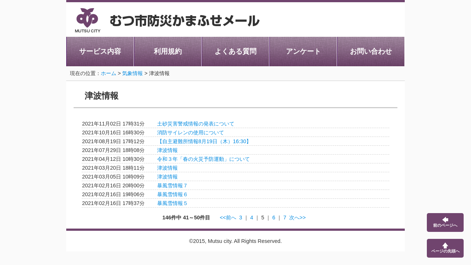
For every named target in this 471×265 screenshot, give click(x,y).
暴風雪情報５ (172, 203)
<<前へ (228, 217)
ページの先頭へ (445, 248)
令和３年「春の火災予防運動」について (203, 159)
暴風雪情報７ (172, 185)
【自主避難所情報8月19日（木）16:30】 (204, 141)
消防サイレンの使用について (190, 132)
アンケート (303, 51)
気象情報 (132, 73)
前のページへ (445, 222)
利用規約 (168, 51)
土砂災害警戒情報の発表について (195, 124)
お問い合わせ (371, 51)
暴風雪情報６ (172, 194)
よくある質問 (235, 51)
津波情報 (167, 150)
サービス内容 (100, 51)
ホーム (108, 73)
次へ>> (297, 217)
